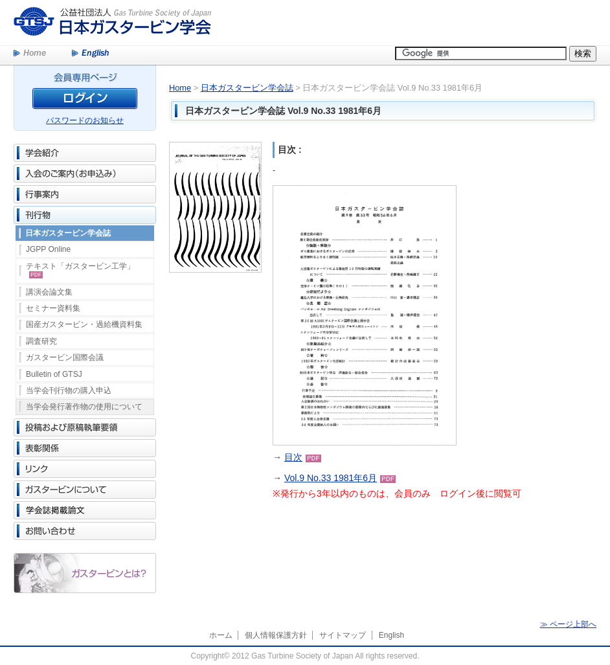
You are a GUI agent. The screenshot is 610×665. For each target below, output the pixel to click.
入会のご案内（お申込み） (85, 173)
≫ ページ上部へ (568, 624)
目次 (293, 457)
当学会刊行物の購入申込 (68, 390)
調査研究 (41, 341)
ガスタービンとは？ (85, 573)
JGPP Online (48, 249)
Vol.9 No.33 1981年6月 (330, 478)
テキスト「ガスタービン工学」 (80, 270)
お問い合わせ (85, 531)
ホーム (220, 635)
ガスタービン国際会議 (65, 357)
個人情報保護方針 (276, 635)
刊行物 (85, 215)
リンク (85, 469)
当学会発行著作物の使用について (84, 406)
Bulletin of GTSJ (54, 374)
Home (30, 53)
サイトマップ (342, 635)
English (90, 53)
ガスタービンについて (85, 489)
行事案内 (85, 194)
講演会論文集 (49, 292)
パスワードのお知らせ (85, 120)
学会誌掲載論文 (85, 510)
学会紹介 (85, 153)
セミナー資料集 (53, 308)
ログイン (85, 100)
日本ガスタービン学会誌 (68, 233)
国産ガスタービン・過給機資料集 (84, 324)
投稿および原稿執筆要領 (85, 427)
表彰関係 (85, 448)
